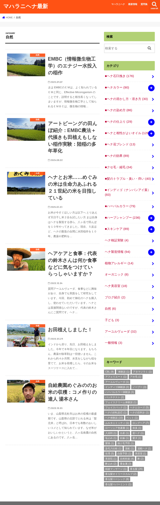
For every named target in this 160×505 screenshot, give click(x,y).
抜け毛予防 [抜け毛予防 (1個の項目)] (126, 434)
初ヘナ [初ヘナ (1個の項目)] (138, 423)
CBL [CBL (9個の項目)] (109, 362)
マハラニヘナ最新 (25, 6)
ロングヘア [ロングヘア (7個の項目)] (140, 413)
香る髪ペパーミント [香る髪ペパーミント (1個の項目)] (118, 475)
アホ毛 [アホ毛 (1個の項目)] (135, 367)
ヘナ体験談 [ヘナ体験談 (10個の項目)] (114, 408)
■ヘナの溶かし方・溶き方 (126, 97)
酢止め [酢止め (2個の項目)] (110, 454)
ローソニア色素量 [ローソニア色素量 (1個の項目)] (117, 418)
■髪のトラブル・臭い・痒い (127, 174)
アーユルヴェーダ (120, 322)
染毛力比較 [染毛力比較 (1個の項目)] (113, 439)
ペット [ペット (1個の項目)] (132, 408)
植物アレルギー (119, 256)
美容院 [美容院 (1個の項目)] (110, 449)
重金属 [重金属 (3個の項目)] (125, 454)
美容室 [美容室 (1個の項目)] (140, 444)
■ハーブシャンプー (122, 212)
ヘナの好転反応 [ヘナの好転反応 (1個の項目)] (115, 403)
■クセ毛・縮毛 (118, 164)
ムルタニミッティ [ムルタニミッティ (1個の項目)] (117, 413)
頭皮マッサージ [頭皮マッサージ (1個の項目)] (115, 459)
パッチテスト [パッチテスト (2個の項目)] (114, 388)
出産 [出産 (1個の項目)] (124, 423)
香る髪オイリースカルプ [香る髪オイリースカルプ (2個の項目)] (120, 464)
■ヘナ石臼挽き (119, 75)
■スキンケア (117, 223)
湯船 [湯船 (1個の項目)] (129, 439)
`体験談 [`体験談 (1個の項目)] (123, 362)
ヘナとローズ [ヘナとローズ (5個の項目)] (139, 398)
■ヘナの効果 (117, 153)
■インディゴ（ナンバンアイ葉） (127, 188)
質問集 (144, 4)
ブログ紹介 (115, 289)
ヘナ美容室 (116, 278)
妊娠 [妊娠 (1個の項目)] (124, 429)
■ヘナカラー (117, 86)
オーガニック (116, 267)
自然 (110, 300)
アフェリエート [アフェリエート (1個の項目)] (115, 367)
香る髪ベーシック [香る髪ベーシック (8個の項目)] (117, 469)
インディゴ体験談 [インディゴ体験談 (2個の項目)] (117, 377)
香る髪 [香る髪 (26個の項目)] (136, 459)
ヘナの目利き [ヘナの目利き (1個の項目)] (139, 403)
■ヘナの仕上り (118, 119)
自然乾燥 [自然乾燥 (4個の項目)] (127, 449)
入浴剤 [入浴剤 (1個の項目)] (110, 423)
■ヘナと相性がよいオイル (127, 130)
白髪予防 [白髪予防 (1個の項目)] (124, 444)
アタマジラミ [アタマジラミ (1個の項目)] (142, 362)
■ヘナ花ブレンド (120, 141)
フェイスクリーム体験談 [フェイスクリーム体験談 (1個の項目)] (120, 393)
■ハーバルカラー (120, 201)
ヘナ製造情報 (117, 245)
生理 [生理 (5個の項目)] (109, 444)
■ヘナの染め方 (118, 108)
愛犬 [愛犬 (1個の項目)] (136, 429)
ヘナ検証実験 (116, 234)
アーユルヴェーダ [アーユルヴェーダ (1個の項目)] (117, 372)
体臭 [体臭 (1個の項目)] (136, 418)
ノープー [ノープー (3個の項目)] (139, 377)
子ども (112, 311)
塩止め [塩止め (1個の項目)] (110, 429)
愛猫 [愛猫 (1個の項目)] (109, 434)
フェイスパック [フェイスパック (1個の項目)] (115, 398)
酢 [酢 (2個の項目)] (141, 449)
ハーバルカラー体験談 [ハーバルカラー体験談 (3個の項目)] (119, 383)
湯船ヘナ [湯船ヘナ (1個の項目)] (144, 439)
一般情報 (113, 333)
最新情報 (132, 4)
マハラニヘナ (118, 4)
